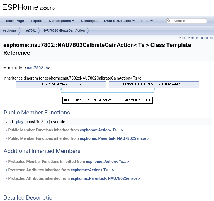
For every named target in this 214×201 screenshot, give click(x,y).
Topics (36, 21)
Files (147, 21)
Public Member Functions (196, 38)
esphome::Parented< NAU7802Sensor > (114, 138)
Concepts (89, 21)
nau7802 (29, 30)
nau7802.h (37, 68)
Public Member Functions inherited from (64, 130)
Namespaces (61, 21)
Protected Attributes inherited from (59, 170)
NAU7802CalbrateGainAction (64, 30)
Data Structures (119, 21)
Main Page (15, 21)
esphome (9, 30)
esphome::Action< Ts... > (101, 130)
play (19, 121)
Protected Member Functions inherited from (67, 161)
